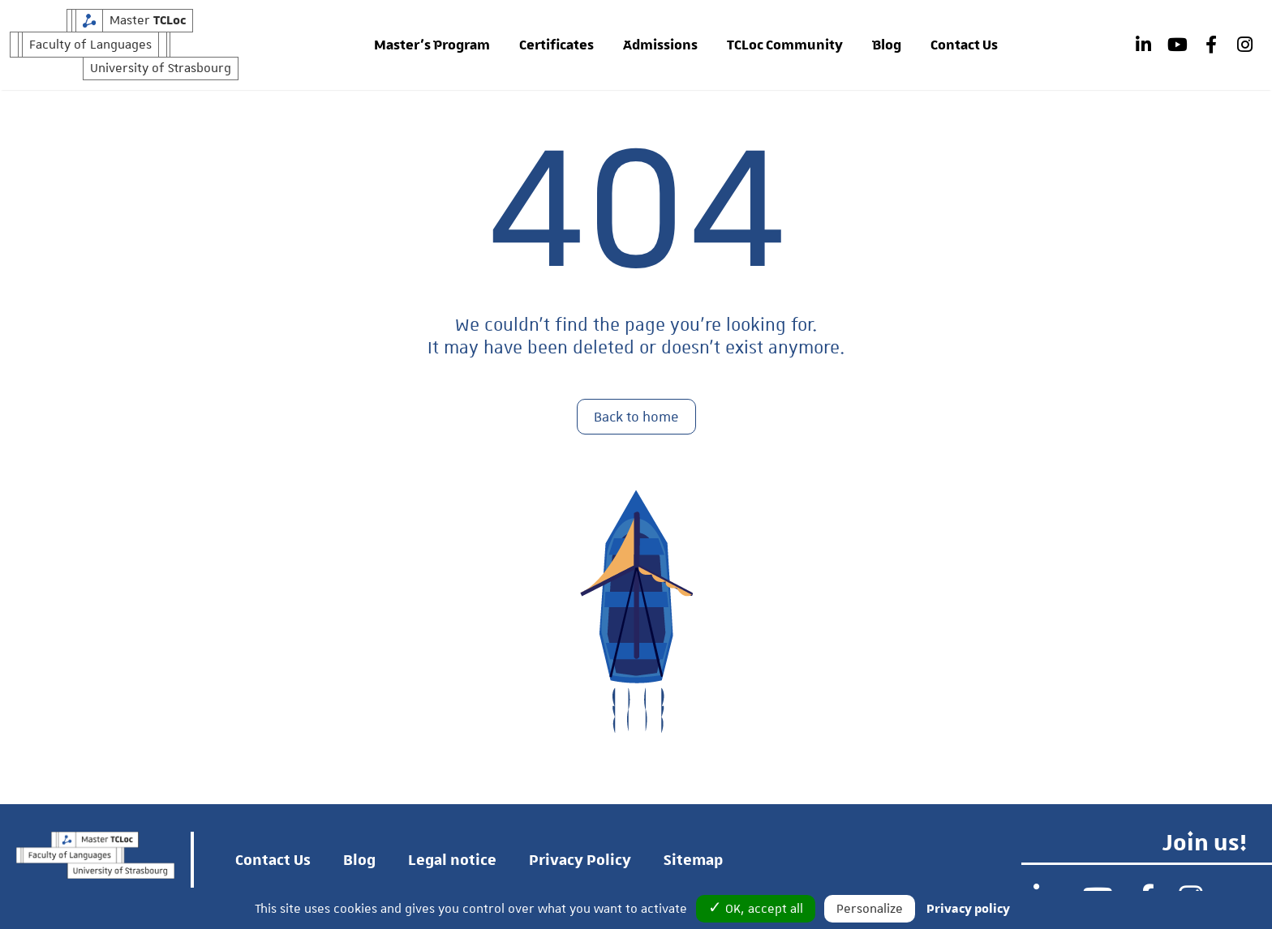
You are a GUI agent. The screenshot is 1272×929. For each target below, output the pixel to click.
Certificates (556, 45)
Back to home (636, 417)
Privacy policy (968, 909)
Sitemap (693, 860)
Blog (886, 45)
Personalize (869, 909)
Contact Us (964, 45)
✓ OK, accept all (755, 909)
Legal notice (452, 860)
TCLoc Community (785, 45)
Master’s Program (432, 45)
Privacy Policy (580, 860)
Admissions (660, 45)
